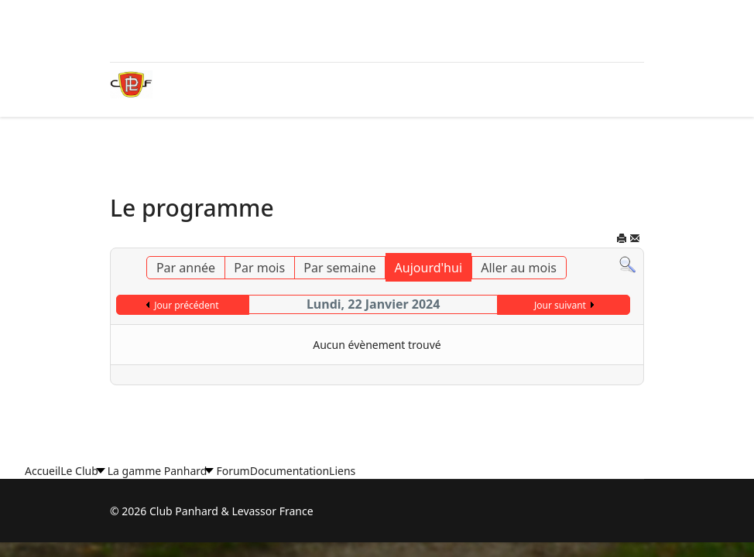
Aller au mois (519, 267)
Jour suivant (560, 305)
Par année (185, 267)
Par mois (259, 267)
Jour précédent (186, 305)
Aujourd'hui (428, 267)
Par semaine (339, 267)
